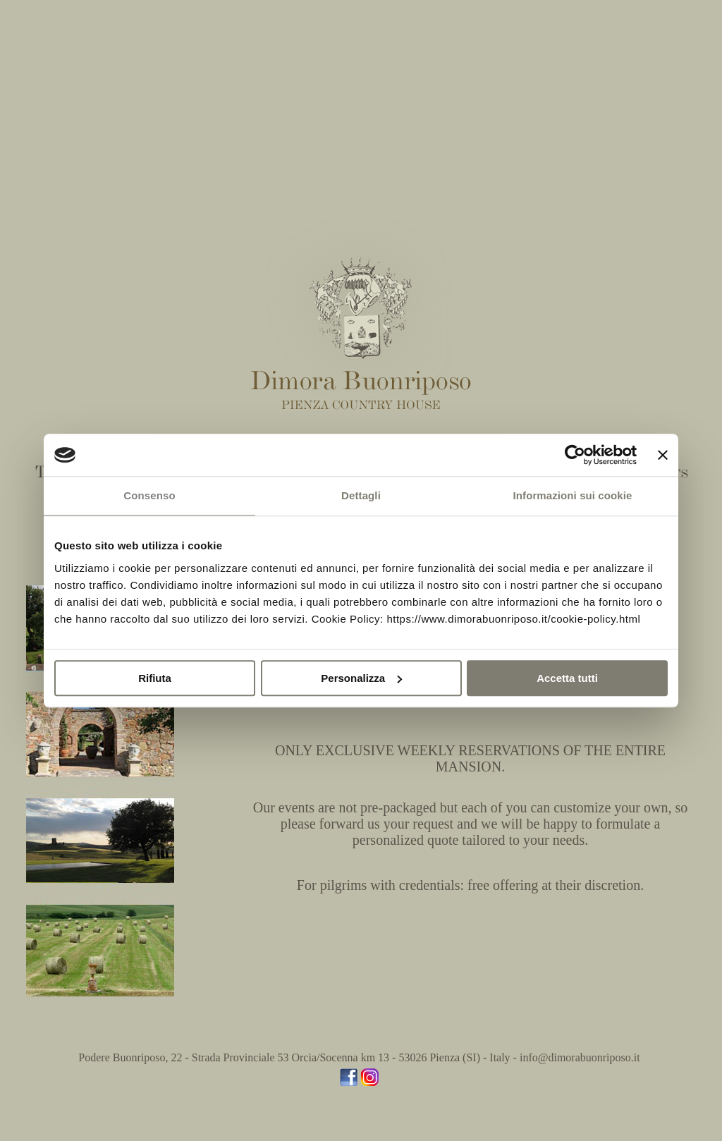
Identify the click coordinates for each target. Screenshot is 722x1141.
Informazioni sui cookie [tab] (572, 495)
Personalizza (361, 678)
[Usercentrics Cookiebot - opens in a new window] (575, 454)
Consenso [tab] (149, 495)
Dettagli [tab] (361, 495)
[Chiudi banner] (663, 455)
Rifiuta (154, 678)
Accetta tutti (567, 678)
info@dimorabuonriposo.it (580, 1057)
